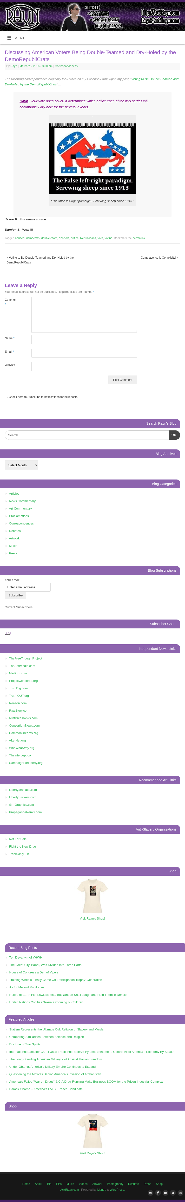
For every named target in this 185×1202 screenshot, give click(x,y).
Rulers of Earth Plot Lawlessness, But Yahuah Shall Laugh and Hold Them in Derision (68, 995)
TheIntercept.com (21, 755)
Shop (159, 1184)
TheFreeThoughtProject (25, 658)
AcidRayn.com (69, 1189)
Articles (14, 493)
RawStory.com (19, 710)
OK (173, 434)
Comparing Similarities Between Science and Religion (46, 1037)
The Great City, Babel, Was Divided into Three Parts (45, 965)
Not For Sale (18, 839)
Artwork (14, 538)
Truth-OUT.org (19, 695)
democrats (33, 238)
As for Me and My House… (28, 987)
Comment (11, 302)
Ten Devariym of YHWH (25, 957)
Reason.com (18, 703)
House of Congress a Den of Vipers (34, 972)
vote (100, 238)
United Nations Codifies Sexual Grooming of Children (46, 1002)
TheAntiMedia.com (22, 666)
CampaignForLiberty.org (26, 763)
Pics (59, 1184)
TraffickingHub (19, 854)
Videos (83, 1184)
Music (13, 546)
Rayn (13, 66)
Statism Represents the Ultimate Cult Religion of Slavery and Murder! (57, 1029)
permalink (138, 238)
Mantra (101, 1189)
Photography (115, 1184)
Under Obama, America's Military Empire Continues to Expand (52, 1066)
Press (13, 553)
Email (9, 351)
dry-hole (64, 238)
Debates (15, 531)
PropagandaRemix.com (25, 812)
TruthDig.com (18, 688)
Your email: (12, 580)
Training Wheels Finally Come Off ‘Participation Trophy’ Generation (55, 980)
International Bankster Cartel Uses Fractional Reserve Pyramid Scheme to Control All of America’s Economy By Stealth (91, 1052)
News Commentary (22, 501)
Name (9, 338)
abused (20, 238)
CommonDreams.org (23, 733)
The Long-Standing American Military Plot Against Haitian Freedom (55, 1059)
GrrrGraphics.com (21, 804)
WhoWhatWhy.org (21, 748)
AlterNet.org (17, 740)
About (38, 1184)
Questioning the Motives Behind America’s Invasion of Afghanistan (55, 1074)
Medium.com (18, 673)
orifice (75, 238)
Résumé (133, 1184)
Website (10, 365)
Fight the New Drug (22, 846)
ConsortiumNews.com (24, 725)
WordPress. (117, 1189)
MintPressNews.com (23, 718)
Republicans (88, 238)
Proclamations (19, 516)
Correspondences (66, 66)
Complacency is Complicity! (159, 257)
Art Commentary (20, 508)
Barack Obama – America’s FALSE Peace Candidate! (46, 1089)
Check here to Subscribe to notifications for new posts (41, 397)
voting (108, 238)
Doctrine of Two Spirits (25, 1044)
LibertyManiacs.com (23, 790)
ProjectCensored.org (23, 681)
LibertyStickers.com (22, 797)
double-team (49, 238)
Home (26, 1184)
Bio (49, 1184)
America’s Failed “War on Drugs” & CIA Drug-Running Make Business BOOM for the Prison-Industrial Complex (86, 1081)
